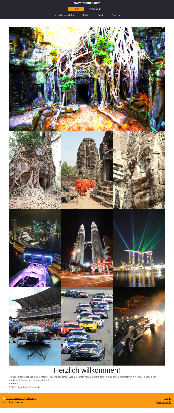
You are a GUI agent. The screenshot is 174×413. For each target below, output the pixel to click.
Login (167, 398)
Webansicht (163, 402)
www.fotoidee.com (87, 3)
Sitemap (30, 398)
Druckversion (13, 398)
